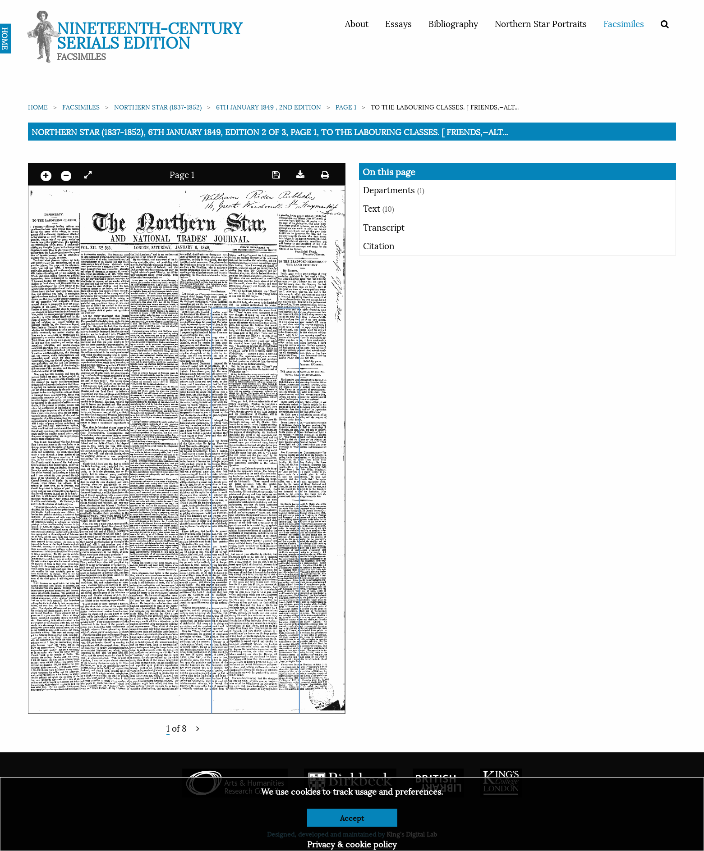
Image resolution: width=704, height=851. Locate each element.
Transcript (384, 226)
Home (38, 106)
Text (378, 207)
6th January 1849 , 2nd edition (268, 106)
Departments (393, 189)
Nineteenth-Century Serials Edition (149, 34)
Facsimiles (623, 23)
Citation (379, 245)
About (356, 23)
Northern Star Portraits (541, 23)
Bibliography (453, 23)
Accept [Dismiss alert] (352, 817)
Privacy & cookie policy (352, 843)
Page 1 (346, 106)
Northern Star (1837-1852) (158, 106)
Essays (398, 23)
